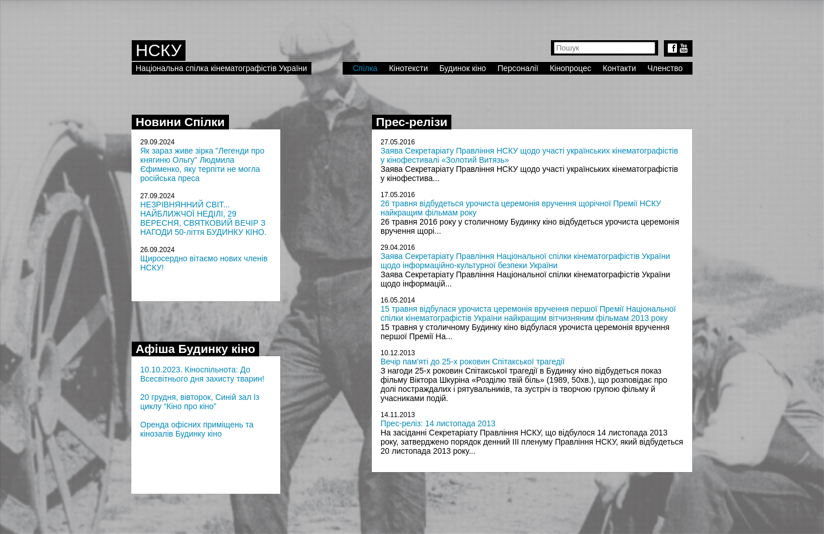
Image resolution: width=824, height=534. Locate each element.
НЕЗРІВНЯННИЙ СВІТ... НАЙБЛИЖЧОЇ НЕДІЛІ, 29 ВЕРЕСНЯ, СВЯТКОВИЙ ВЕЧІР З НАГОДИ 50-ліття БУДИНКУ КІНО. (203, 218)
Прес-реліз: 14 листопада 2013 (438, 423)
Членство (665, 68)
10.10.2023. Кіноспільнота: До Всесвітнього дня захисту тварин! (202, 374)
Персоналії (517, 68)
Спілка (364, 68)
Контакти (619, 68)
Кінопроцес (571, 68)
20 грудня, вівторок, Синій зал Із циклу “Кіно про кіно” (199, 401)
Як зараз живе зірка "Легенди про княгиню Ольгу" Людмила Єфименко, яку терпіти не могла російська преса (202, 164)
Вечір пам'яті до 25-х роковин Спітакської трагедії (473, 361)
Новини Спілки (180, 121)
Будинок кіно (462, 68)
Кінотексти (408, 68)
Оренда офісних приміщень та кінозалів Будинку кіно (196, 429)
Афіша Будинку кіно (195, 348)
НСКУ (158, 50)
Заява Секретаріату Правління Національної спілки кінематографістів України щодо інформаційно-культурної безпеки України (525, 261)
